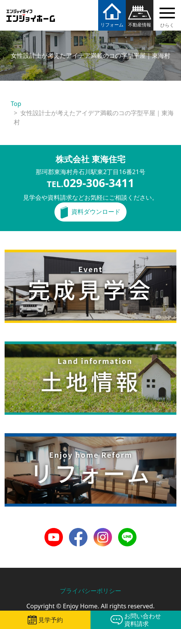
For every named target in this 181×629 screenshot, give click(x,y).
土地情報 (17, 346)
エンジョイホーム (30, 11)
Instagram (103, 532)
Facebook (78, 532)
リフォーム (111, 24)
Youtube (53, 532)
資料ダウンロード (95, 211)
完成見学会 (20, 254)
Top (16, 103)
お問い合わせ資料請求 (142, 620)
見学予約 (50, 620)
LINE (125, 532)
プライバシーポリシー (90, 591)
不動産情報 (139, 24)
